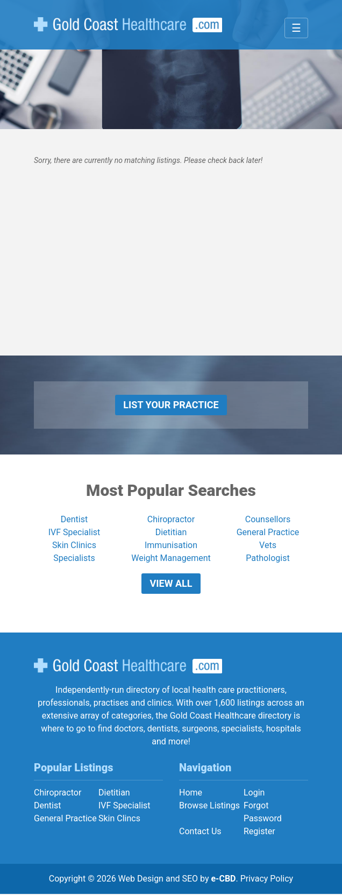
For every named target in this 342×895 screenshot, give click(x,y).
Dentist (74, 520)
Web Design (140, 880)
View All (171, 583)
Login (254, 794)
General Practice (268, 533)
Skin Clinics (74, 546)
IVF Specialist (74, 533)
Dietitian (171, 533)
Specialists (74, 558)
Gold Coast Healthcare (128, 666)
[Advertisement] (171, 280)
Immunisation (171, 546)
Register (259, 832)
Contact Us (200, 832)
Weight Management (171, 558)
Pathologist (267, 558)
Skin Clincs (119, 819)
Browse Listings (209, 806)
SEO (190, 880)
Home (190, 794)
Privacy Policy (267, 880)
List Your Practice (170, 404)
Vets (267, 546)
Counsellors (268, 520)
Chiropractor (171, 520)
